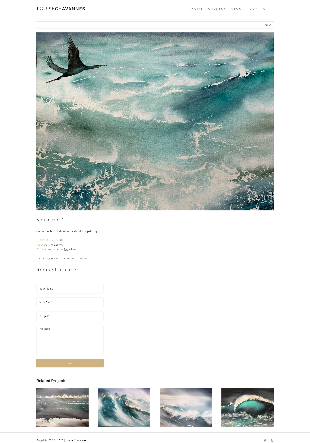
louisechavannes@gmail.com (60, 249)
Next (268, 25)
